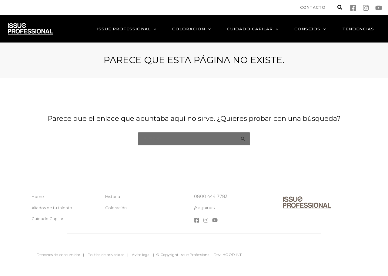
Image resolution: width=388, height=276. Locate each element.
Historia (112, 196)
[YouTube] (378, 8)
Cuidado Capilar (47, 218)
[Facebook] (353, 8)
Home (38, 196)
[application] (160, 29)
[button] (340, 8)
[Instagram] (366, 8)
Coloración (116, 207)
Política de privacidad (106, 254)
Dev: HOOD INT (228, 254)
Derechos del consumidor (58, 254)
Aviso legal (141, 254)
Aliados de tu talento (52, 207)
